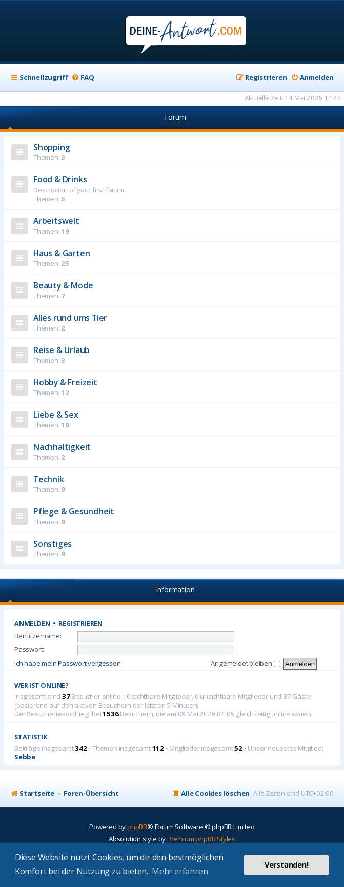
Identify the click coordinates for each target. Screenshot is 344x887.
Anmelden (32, 623)
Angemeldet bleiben (245, 663)
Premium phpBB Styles (201, 838)
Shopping (51, 147)
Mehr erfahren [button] (180, 871)
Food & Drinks (60, 179)
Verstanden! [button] (287, 865)
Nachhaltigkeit (62, 446)
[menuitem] (82, 77)
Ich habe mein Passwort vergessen (67, 663)
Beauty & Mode (63, 285)
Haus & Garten (61, 253)
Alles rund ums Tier (70, 317)
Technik (48, 479)
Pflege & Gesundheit (73, 511)
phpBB (137, 826)
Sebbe (24, 757)
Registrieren (80, 623)
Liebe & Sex (55, 414)
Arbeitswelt (56, 220)
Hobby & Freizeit (65, 382)
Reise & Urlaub (61, 350)
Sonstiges (52, 543)
